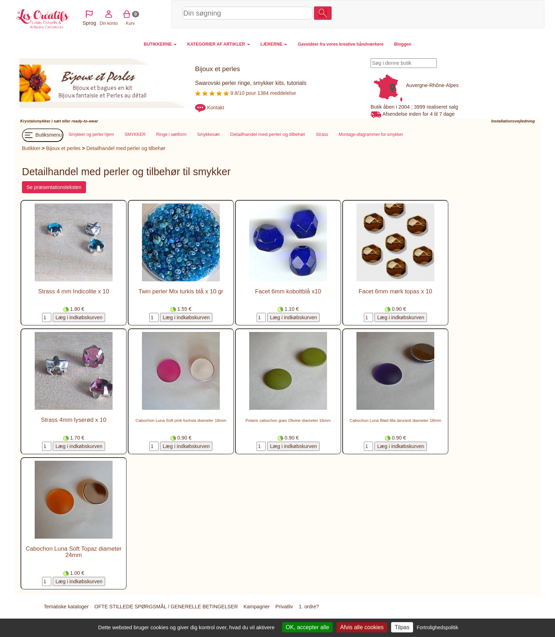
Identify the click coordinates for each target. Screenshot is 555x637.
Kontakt (215, 107)
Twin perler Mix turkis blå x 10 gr (180, 291)
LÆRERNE (274, 44)
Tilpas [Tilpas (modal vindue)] (402, 627)
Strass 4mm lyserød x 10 (74, 420)
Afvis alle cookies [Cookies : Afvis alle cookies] (362, 627)
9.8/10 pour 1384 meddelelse (245, 93)
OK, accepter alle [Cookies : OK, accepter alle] (307, 627)
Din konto (461, 13)
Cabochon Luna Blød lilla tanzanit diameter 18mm (395, 420)
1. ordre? (309, 607)
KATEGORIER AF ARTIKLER (218, 44)
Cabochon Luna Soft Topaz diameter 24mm (73, 552)
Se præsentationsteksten (54, 187)
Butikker (31, 148)
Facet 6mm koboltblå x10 (288, 291)
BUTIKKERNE (160, 44)
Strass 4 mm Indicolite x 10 (73, 291)
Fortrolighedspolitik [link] (437, 627)
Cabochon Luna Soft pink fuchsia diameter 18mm (181, 420)
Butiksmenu (42, 135)
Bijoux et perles (63, 148)
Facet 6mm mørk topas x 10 (395, 291)
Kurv (482, 13)
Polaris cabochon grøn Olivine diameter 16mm (288, 420)
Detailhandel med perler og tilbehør (125, 148)
